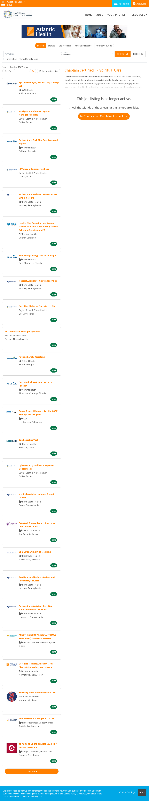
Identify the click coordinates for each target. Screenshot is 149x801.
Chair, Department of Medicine (35, 551)
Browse (51, 45)
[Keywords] (31, 54)
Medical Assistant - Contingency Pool (38, 280)
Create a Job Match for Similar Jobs (103, 116)
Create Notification (48, 71)
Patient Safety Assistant (32, 356)
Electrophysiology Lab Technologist (38, 255)
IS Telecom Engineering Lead (34, 168)
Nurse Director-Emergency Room (22, 331)
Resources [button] (137, 14)
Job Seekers (121, 3)
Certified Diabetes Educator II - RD (37, 306)
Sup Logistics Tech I (29, 439)
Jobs (99, 14)
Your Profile (116, 14)
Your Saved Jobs (104, 45)
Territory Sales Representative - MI (37, 692)
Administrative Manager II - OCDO (36, 718)
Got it (142, 792)
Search (40, 45)
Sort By (8, 71)
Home (88, 14)
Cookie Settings (127, 792)
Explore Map (65, 45)
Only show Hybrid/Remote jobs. (22, 58)
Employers (139, 3)
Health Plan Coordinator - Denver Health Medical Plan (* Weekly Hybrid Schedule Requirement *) (38, 227)
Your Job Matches (84, 45)
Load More (31, 771)
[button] (138, 54)
